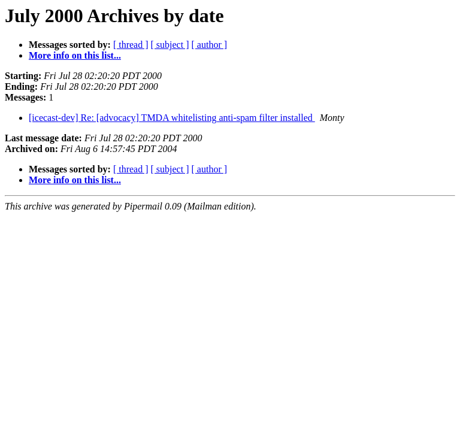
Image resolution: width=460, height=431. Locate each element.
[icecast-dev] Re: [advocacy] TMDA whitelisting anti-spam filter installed (172, 118)
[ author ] (210, 45)
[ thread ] (131, 45)
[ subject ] (170, 45)
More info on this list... (75, 55)
